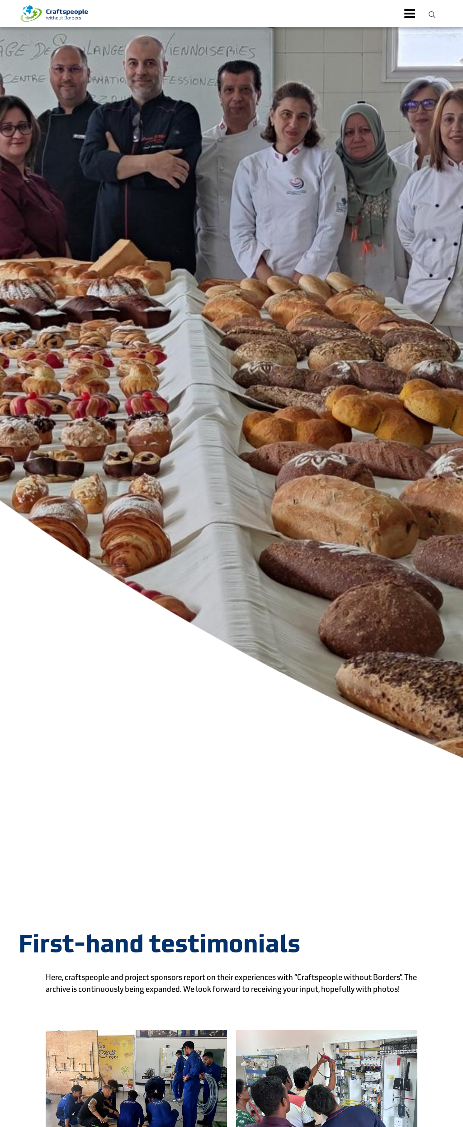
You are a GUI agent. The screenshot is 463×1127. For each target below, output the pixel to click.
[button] (432, 13)
